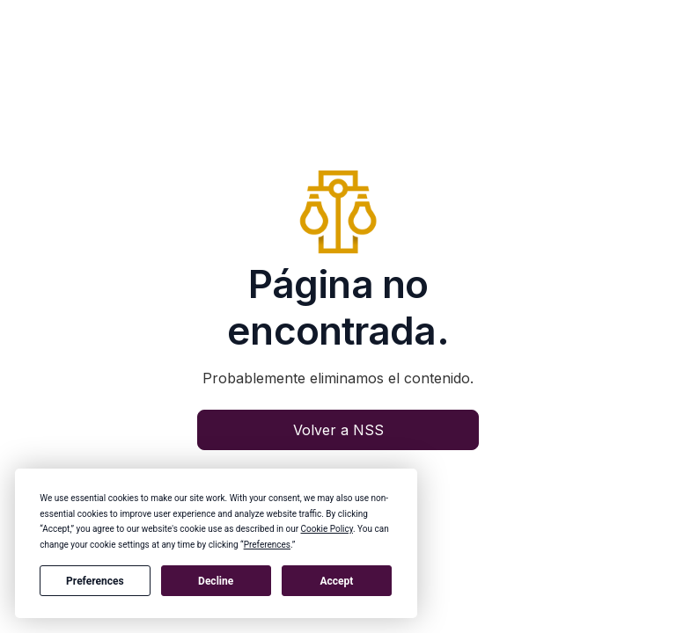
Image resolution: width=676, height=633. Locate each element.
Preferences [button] (267, 544)
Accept (336, 581)
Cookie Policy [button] (327, 529)
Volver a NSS (338, 430)
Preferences (95, 581)
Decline (215, 581)
